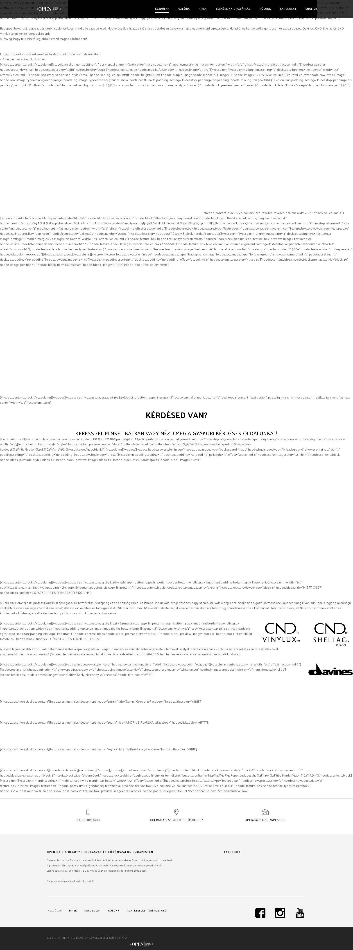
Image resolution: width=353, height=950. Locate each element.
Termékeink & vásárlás (222, 8)
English (300, 8)
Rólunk (254, 8)
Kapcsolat (277, 8)
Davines (153, 213)
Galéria (173, 8)
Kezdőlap (151, 8)
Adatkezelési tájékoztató (71, 915)
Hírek (192, 8)
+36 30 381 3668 (87, 820)
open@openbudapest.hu (265, 820)
